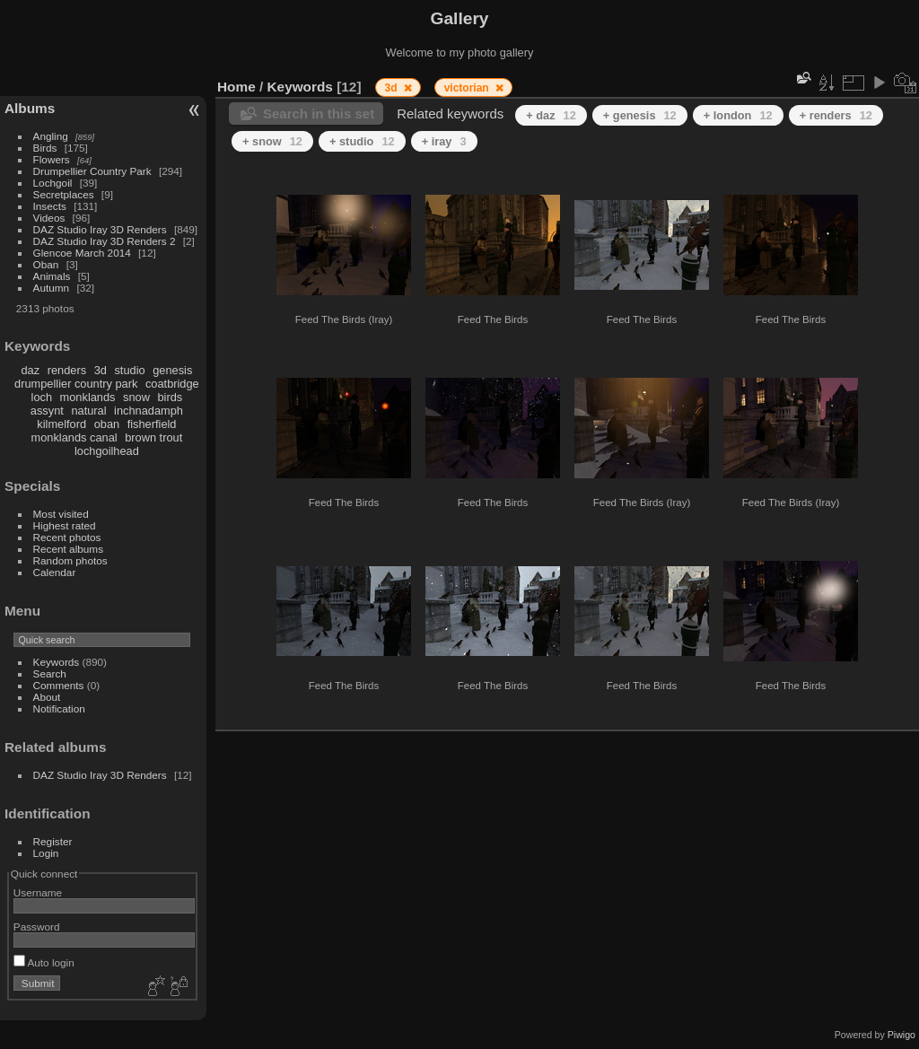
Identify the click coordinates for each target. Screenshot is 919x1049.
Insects (49, 206)
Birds (45, 147)
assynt (47, 410)
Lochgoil (53, 182)
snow (136, 397)
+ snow (272, 141)
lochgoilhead (106, 451)
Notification (59, 708)
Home (236, 86)
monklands (88, 397)
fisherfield (152, 424)
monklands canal (74, 437)
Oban (46, 264)
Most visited (61, 514)
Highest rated (64, 525)
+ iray (444, 141)
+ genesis (640, 115)
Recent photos (67, 537)
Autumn (51, 287)
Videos (49, 217)
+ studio (362, 141)
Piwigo (901, 1034)
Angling (50, 136)
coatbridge (172, 383)
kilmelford (61, 424)
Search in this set (318, 113)
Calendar (54, 572)
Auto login (43, 962)
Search (49, 673)
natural (88, 410)
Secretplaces (63, 194)
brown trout (153, 437)
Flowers (51, 159)
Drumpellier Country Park (92, 171)
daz (31, 370)
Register (53, 841)
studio (129, 370)
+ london (738, 115)
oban (106, 424)
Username (37, 892)
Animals (52, 276)
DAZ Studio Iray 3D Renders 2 (104, 241)
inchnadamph (148, 410)
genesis (172, 370)
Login (46, 853)
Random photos (70, 560)
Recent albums (68, 549)
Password (36, 926)
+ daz (551, 115)
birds (169, 397)
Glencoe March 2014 (82, 252)
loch (41, 397)
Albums (29, 108)
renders (67, 370)
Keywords (56, 662)
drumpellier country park (75, 383)
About (47, 697)
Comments (58, 685)
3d (100, 370)
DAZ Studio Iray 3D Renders (100, 229)
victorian (468, 88)
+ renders (836, 115)
